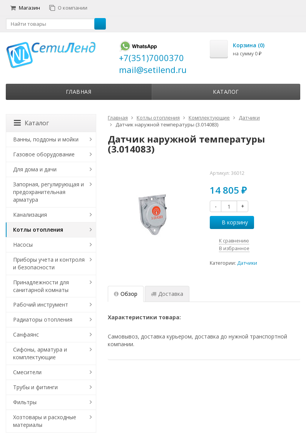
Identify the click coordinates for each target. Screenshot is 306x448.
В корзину (230, 222)
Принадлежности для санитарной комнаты (41, 286)
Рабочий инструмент (40, 304)
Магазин (25, 7)
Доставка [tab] (167, 293)
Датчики (247, 263)
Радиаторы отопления (42, 319)
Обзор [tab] (125, 293)
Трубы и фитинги (35, 387)
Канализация (30, 214)
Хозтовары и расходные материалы (44, 420)
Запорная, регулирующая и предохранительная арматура (48, 192)
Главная (79, 91)
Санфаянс (26, 334)
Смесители (27, 372)
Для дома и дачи (35, 169)
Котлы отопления (38, 229)
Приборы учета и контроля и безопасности (49, 263)
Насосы (23, 244)
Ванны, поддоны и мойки (46, 139)
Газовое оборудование (44, 154)
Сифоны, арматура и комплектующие (40, 353)
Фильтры (25, 402)
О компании (68, 7)
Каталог (226, 91)
